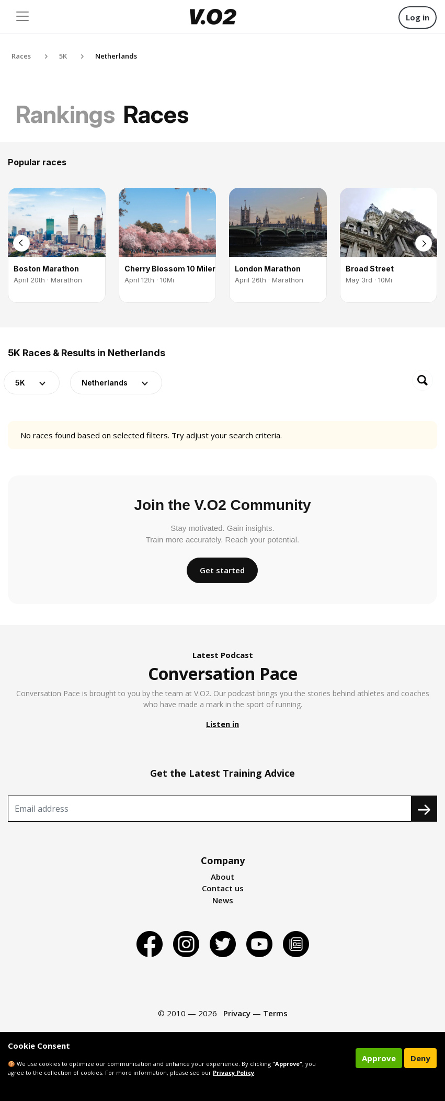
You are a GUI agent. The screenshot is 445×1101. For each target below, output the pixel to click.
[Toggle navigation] (22, 16)
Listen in (222, 724)
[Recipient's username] (210, 809)
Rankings (65, 114)
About (222, 876)
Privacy (236, 1013)
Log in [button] (417, 17)
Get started (222, 570)
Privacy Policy (233, 1072)
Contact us (223, 888)
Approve (379, 1058)
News (222, 900)
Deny (420, 1058)
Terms (275, 1013)
